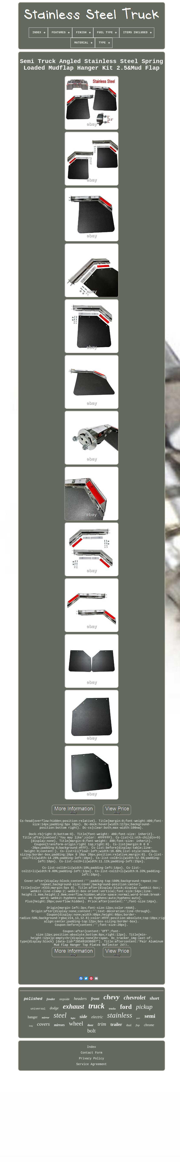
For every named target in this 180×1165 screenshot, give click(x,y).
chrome (149, 1025)
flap (138, 1025)
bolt (91, 1031)
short (154, 998)
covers (43, 1024)
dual (128, 1025)
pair (138, 1018)
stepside (64, 999)
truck (96, 1006)
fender (50, 999)
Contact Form (91, 1052)
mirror (45, 1017)
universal (37, 1008)
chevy (112, 997)
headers (80, 998)
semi (149, 1016)
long (31, 1026)
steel (60, 1015)
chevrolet (134, 997)
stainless (119, 1015)
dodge (54, 1008)
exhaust (73, 1006)
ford (126, 1006)
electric (97, 1017)
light (73, 1018)
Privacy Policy (91, 1058)
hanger (32, 1017)
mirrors (59, 1025)
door (90, 1025)
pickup (144, 1006)
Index (91, 1047)
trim (102, 1024)
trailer (116, 1024)
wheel (76, 1023)
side (83, 1016)
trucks (112, 1008)
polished (33, 999)
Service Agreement (91, 1064)
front (95, 998)
